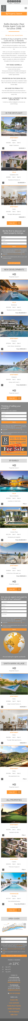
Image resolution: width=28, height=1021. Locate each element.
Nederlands (17, 3)
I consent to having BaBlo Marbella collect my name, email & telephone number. (14, 257)
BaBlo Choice (14, 1014)
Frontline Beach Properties (14, 1006)
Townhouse (14, 893)
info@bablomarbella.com (14, 982)
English (10, 3)
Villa (14, 172)
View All (12, 223)
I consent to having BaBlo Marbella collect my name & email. (13, 952)
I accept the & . (13, 254)
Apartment (14, 138)
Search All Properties (14, 263)
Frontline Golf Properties (14, 1008)
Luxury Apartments (14, 1003)
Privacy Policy (18, 250)
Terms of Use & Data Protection (14, 253)
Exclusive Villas (14, 1000)
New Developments (14, 1011)
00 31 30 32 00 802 (14, 993)
